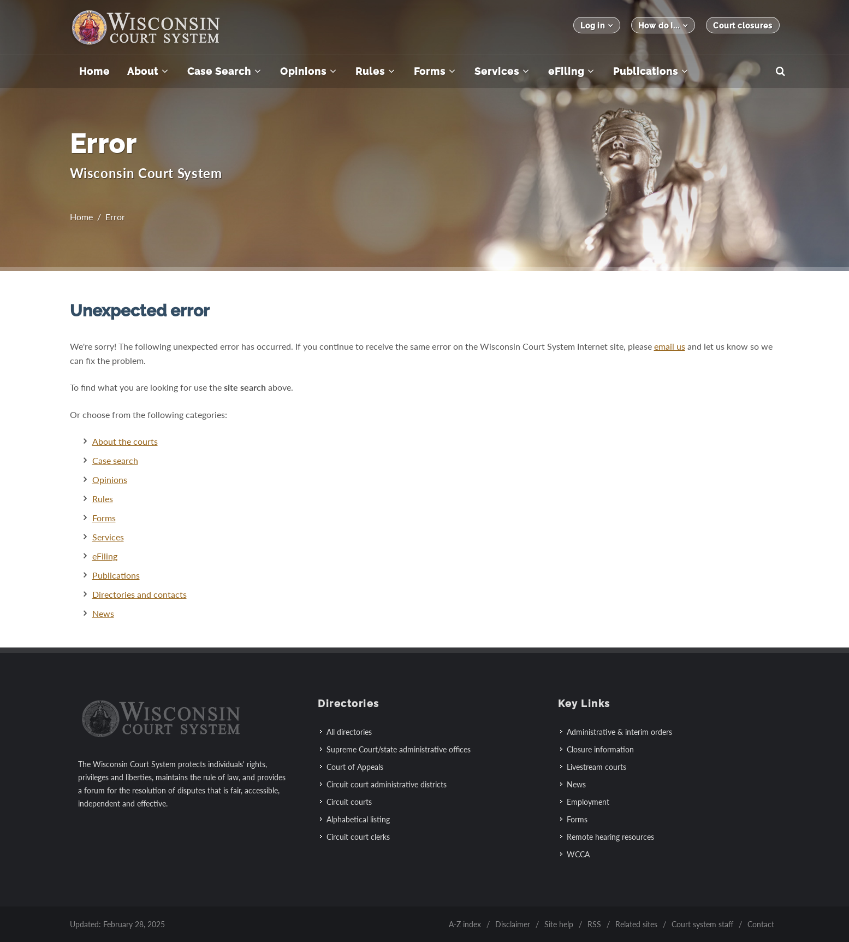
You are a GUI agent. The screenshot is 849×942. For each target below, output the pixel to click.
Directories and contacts (139, 594)
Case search (115, 460)
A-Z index (465, 924)
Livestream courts (596, 767)
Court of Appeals (354, 767)
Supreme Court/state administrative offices (398, 749)
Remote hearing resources (610, 836)
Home (81, 216)
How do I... (663, 25)
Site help (558, 924)
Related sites (636, 924)
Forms (104, 518)
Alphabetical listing (358, 819)
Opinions (109, 479)
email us (669, 346)
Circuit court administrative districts (386, 784)
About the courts (125, 441)
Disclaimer (512, 924)
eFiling (104, 556)
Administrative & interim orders (619, 732)
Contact (760, 924)
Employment (588, 801)
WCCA (578, 854)
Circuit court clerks (358, 836)
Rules (102, 498)
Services (108, 537)
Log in (596, 25)
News (103, 613)
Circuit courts (349, 801)
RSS (594, 924)
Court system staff (702, 924)
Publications (116, 575)
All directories (349, 732)
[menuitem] (94, 71)
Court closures (743, 25)
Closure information (600, 749)
